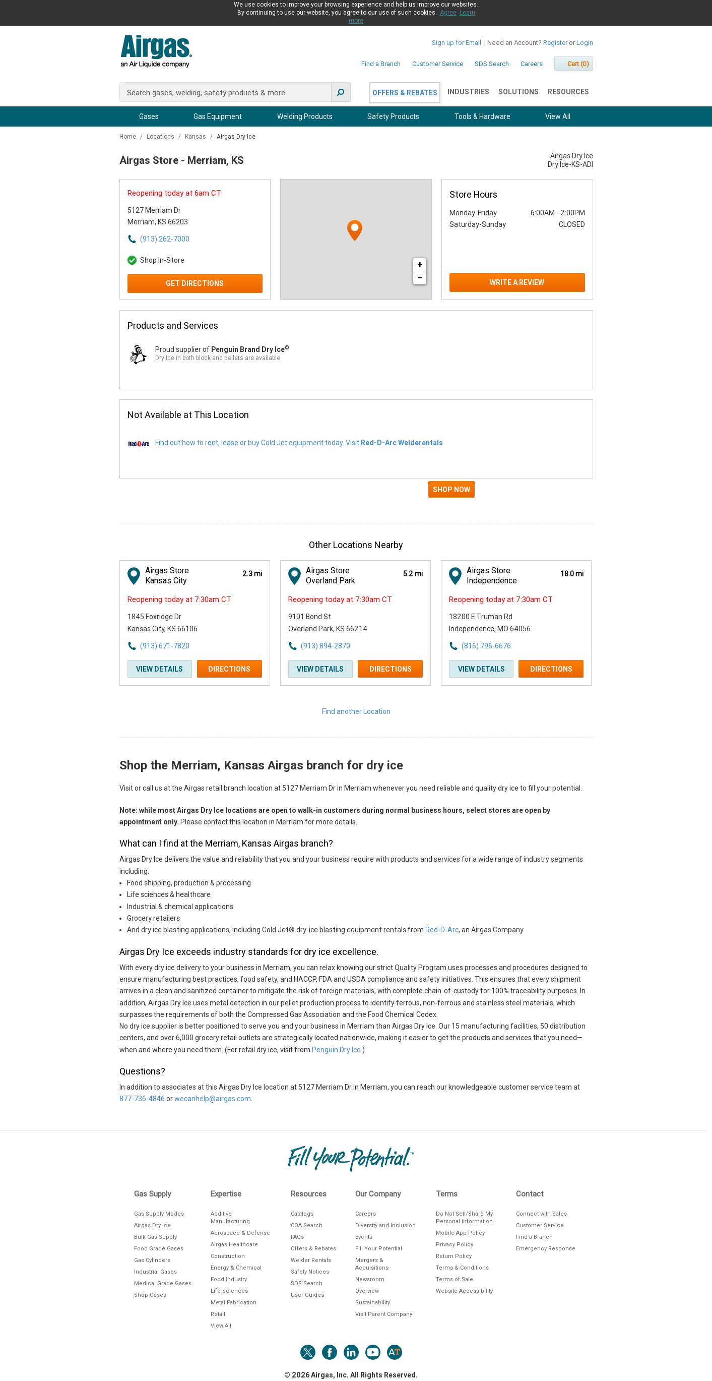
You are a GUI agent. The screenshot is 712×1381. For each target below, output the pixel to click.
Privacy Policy (454, 1244)
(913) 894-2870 (325, 646)
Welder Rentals (311, 1260)
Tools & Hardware (482, 116)
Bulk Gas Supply (155, 1237)
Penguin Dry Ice (336, 1050)
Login (584, 42)
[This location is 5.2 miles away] (413, 574)
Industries (468, 92)
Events (363, 1237)
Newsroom (369, 1279)
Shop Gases (150, 1295)
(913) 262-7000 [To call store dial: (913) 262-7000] (164, 239)
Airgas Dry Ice (152, 1225)
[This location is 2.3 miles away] (252, 574)
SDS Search (492, 64)
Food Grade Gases (158, 1248)
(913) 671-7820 (164, 646)
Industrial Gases (155, 1272)
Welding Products (305, 116)
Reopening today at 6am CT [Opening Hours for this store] (174, 193)
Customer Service (437, 64)
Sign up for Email (456, 42)
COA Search (306, 1225)
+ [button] (419, 264)
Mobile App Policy (460, 1233)
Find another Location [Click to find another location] (356, 711)
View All (557, 116)
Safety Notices (310, 1272)
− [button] (419, 277)
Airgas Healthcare (234, 1244)
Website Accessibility (464, 1291)
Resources (568, 92)
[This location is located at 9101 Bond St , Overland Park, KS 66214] (343, 623)
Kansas (196, 136)
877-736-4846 (142, 1099)
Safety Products (393, 116)
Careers (532, 64)
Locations (161, 136)
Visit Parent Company (383, 1314)
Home (128, 136)
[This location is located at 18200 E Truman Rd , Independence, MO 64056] (504, 623)
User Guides (307, 1295)
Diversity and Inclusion (385, 1225)
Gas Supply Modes (159, 1214)
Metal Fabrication (233, 1302)
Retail (218, 1314)
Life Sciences (229, 1291)
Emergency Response (545, 1248)
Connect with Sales (541, 1214)
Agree (448, 12)
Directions (229, 669)
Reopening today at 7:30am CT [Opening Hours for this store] (179, 599)
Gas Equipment (217, 116)
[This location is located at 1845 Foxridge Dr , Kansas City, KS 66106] (182, 623)
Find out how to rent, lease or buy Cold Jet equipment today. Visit (299, 443)
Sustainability (372, 1302)
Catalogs (302, 1214)
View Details (159, 669)
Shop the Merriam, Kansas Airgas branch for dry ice (261, 765)
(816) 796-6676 (486, 646)
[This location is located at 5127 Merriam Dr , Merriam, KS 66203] (182, 216)
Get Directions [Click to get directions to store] (195, 283)
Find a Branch (381, 64)
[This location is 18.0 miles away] (572, 574)
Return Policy (454, 1256)
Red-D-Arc (442, 930)
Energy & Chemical (236, 1268)
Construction (228, 1256)
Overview (367, 1291)
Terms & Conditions (462, 1268)
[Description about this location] (356, 944)
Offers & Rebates (404, 93)
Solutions (518, 92)
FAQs (297, 1237)
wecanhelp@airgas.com (212, 1099)
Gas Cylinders (152, 1260)
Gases (149, 116)
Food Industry (229, 1279)
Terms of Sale (454, 1279)
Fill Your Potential (378, 1248)
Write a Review (517, 282)
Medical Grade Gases (162, 1283)
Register (555, 42)
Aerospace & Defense (240, 1233)
